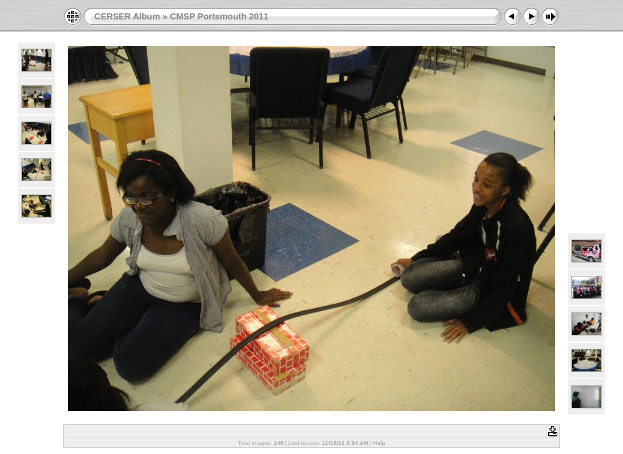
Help (380, 442)
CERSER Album (127, 16)
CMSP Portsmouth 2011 (219, 16)
